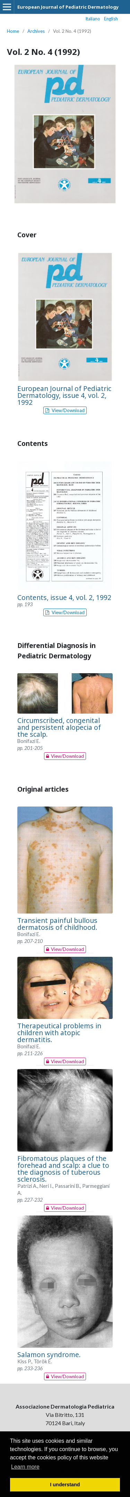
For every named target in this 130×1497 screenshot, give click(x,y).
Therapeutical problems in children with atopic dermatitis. (59, 1032)
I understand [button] (65, 1484)
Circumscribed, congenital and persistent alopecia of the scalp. (59, 727)
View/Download (68, 410)
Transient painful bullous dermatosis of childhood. (57, 924)
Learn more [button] (25, 1467)
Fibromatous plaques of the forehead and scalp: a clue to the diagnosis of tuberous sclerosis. (63, 1169)
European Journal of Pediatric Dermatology (68, 7)
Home (13, 31)
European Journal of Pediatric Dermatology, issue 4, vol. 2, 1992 (64, 395)
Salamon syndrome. (49, 1354)
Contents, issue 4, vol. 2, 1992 (64, 597)
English (111, 18)
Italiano (93, 18)
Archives (36, 31)
